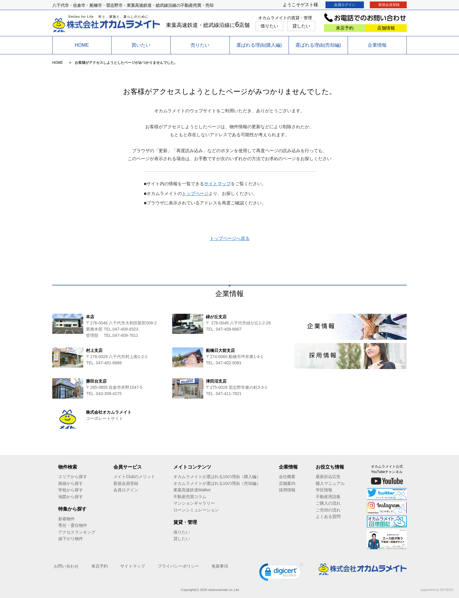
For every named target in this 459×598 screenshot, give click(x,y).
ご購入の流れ (328, 503)
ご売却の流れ (328, 510)
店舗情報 (386, 27)
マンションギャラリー (194, 503)
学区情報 (324, 490)
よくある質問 (328, 516)
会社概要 (287, 476)
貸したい (301, 25)
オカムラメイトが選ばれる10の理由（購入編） (217, 476)
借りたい (269, 25)
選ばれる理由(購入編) (259, 45)
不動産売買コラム (189, 496)
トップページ (195, 193)
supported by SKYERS (436, 590)
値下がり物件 (70, 538)
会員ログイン (344, 5)
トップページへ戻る (230, 238)
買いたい (140, 45)
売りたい (200, 45)
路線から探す (70, 483)
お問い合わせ (66, 566)
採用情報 (287, 490)
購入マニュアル (330, 483)
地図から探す (70, 496)
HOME (82, 45)
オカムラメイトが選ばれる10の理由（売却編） (217, 483)
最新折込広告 (328, 476)
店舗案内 (287, 483)
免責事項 (219, 566)
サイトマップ (217, 183)
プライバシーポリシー (178, 566)
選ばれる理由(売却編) (318, 45)
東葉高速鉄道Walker (192, 490)
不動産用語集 (328, 496)
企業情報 (377, 45)
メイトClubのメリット (134, 476)
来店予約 (345, 27)
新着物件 (66, 518)
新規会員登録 (389, 5)
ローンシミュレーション (196, 510)
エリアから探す (72, 476)
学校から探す (70, 490)
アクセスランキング (76, 532)
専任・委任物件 (72, 525)
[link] (281, 573)
